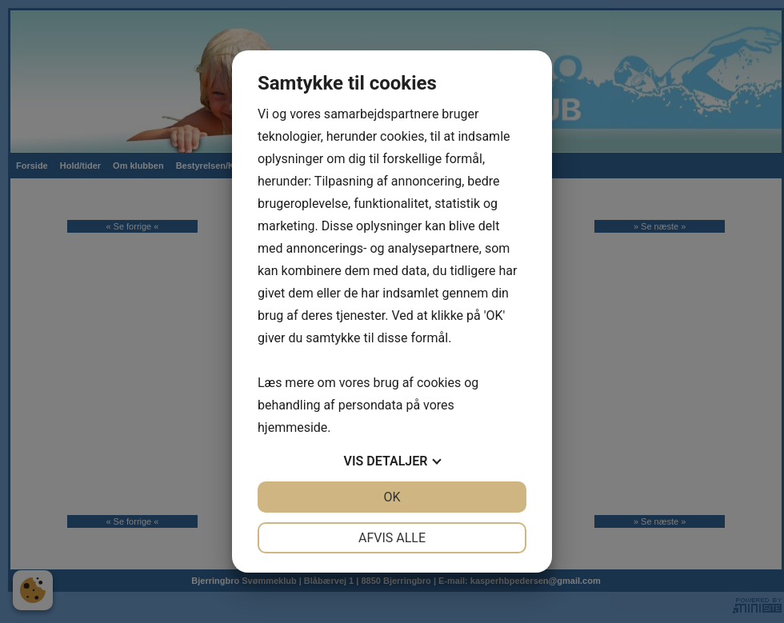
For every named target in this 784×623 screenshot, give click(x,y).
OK (391, 497)
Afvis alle (392, 537)
